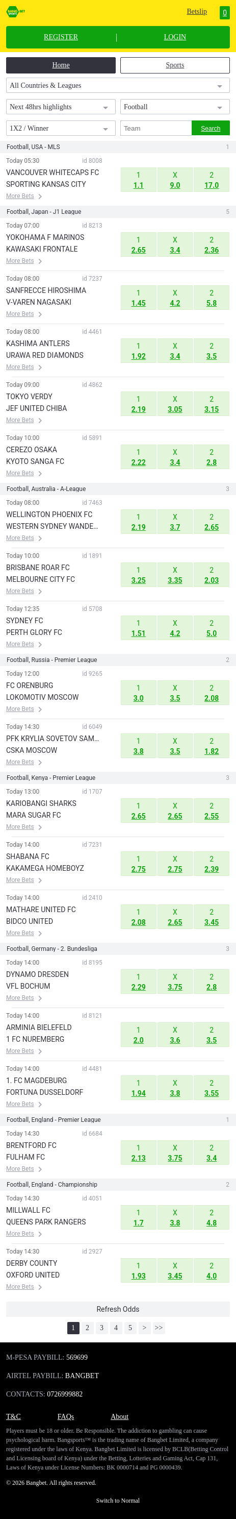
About (119, 1416)
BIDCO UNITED (29, 921)
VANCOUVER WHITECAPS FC (52, 172)
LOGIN (175, 37)
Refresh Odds (117, 1309)
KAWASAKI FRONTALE (41, 249)
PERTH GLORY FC (34, 632)
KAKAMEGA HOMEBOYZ (45, 868)
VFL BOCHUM (28, 986)
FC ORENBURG (30, 685)
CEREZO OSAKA (31, 450)
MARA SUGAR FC (33, 815)
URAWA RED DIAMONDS (45, 355)
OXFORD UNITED (33, 1275)
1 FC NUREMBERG (35, 1039)
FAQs (66, 1416)
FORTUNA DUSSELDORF (44, 1092)
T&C (13, 1416)
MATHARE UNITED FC (41, 909)
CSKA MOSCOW (31, 750)
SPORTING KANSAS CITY (46, 184)
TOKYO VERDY (29, 397)
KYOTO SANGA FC (35, 461)
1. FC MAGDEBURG (36, 1080)
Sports (175, 65)
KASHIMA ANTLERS (38, 343)
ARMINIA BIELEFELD (39, 1027)
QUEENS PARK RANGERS (46, 1222)
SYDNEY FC (24, 621)
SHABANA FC (27, 856)
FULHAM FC (25, 1157)
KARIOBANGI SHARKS (41, 803)
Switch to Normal (118, 1501)
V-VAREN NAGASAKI (38, 302)
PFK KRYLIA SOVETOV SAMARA (54, 738)
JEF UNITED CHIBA (36, 408)
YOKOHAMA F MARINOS (45, 237)
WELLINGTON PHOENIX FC (49, 514)
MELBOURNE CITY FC (40, 579)
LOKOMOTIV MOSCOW (42, 697)
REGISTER (61, 37)
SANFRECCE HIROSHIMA (46, 290)
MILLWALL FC (28, 1210)
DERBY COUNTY (31, 1263)
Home (60, 65)
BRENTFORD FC (31, 1145)
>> (159, 1328)
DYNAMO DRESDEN (37, 974)
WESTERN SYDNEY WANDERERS (54, 526)
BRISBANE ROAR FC (38, 568)
